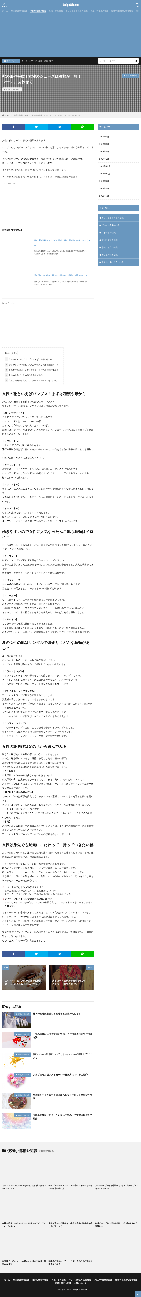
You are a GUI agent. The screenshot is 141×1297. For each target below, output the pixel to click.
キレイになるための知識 (76, 11)
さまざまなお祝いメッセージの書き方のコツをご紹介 (60, 1074)
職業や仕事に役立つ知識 (122, 11)
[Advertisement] (70, 34)
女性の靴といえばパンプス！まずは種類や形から (29, 359)
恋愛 (46, 60)
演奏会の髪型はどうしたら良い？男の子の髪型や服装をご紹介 (62, 1117)
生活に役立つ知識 (19, 11)
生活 (40, 60)
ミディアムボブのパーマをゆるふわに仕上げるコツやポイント (24, 1187)
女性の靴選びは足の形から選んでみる (24, 375)
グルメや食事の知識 (99, 11)
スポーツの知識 (56, 11)
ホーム (5, 11)
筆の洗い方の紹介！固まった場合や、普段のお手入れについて (62, 275)
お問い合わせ (80, 1283)
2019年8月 (104, 136)
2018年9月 (104, 181)
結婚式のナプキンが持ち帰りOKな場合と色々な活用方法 (116, 1224)
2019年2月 (104, 159)
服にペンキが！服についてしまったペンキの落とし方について (62, 1056)
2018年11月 (104, 166)
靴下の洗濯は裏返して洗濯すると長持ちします (57, 1013)
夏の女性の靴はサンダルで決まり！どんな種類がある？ (32, 370)
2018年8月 (104, 188)
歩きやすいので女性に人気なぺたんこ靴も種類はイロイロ (33, 365)
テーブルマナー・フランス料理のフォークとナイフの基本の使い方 (70, 1187)
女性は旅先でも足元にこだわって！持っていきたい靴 (31, 380)
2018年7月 (104, 196)
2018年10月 (104, 173)
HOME (7, 115)
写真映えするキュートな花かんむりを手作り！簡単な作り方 (62, 1096)
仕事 (51, 60)
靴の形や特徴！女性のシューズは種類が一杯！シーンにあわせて (57, 115)
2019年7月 (104, 144)
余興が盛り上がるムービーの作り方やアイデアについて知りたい (24, 1224)
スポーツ (33, 60)
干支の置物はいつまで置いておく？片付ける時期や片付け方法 (62, 1036)
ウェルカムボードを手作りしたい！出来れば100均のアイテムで (116, 1187)
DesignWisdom (71, 5)
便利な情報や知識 (38, 11)
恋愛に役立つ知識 (110, 247)
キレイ (25, 60)
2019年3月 (104, 151)
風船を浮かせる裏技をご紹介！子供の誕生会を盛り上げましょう (70, 1224)
